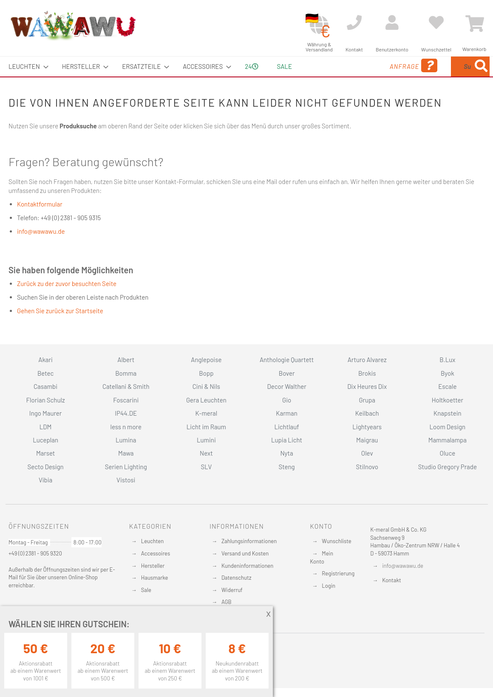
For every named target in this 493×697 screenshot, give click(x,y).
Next (206, 453)
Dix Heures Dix (367, 386)
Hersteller (152, 565)
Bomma (125, 373)
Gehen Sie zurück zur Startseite (60, 310)
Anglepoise (206, 359)
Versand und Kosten (245, 553)
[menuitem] (25, 66)
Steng (286, 466)
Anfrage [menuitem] (345, 66)
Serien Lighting (126, 466)
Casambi (45, 386)
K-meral (207, 413)
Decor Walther (286, 386)
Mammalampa (447, 440)
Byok (447, 373)
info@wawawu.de (41, 231)
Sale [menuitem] (284, 66)
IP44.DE (126, 413)
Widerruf (232, 589)
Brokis (367, 373)
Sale (146, 589)
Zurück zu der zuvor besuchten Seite (66, 283)
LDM (46, 427)
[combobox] (428, 66)
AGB (226, 601)
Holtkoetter (447, 400)
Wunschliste (336, 541)
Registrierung (338, 573)
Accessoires (155, 553)
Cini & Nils (206, 386)
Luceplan (45, 440)
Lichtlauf (286, 427)
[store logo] (72, 25)
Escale (447, 386)
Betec (45, 373)
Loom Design (448, 427)
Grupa (367, 400)
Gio (286, 400)
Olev (367, 453)
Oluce (448, 453)
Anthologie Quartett (287, 359)
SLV (206, 466)
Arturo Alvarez (367, 359)
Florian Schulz (45, 400)
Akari (45, 359)
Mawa (126, 453)
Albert (125, 359)
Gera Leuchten (206, 400)
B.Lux (447, 359)
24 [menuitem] (251, 66)
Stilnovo (367, 466)
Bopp (206, 373)
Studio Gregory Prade (447, 466)
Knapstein (448, 413)
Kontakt (391, 580)
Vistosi (125, 480)
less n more (126, 427)
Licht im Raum (206, 427)
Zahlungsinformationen (249, 541)
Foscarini (126, 400)
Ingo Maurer (45, 413)
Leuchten (152, 541)
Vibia (45, 480)
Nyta (286, 453)
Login (328, 585)
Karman (286, 413)
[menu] (246, 66)
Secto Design (45, 466)
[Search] (481, 66)
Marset (45, 453)
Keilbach (367, 413)
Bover (287, 373)
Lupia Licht (286, 440)
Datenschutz (236, 577)
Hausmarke (154, 577)
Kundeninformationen (247, 565)
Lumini (206, 440)
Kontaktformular (39, 204)
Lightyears (367, 427)
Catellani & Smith (126, 386)
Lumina (126, 440)
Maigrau (367, 440)
